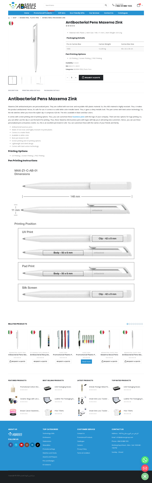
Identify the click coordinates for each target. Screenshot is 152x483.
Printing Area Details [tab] (31, 90)
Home (26, 13)
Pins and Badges (48, 461)
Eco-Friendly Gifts (77, 13)
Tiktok (37, 445)
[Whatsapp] (145, 460)
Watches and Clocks (50, 453)
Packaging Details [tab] (51, 90)
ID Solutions (47, 465)
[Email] (145, 468)
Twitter (16, 445)
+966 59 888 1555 (123, 5)
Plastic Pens (87, 69)
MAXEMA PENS (78, 69)
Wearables (46, 445)
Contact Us (108, 13)
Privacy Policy (82, 449)
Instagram (27, 445)
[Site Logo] (22, 5)
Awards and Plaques (50, 457)
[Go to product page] (18, 339)
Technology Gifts (48, 433)
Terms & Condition (83, 453)
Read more (87, 361)
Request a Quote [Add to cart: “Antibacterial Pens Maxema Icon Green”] (134, 361)
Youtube (21, 445)
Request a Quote (92, 77)
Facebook (10, 445)
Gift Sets (61, 13)
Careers (80, 445)
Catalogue (80, 441)
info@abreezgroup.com (124, 437)
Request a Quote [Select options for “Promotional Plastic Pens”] (64, 361)
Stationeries (47, 441)
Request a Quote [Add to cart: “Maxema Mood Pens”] (111, 361)
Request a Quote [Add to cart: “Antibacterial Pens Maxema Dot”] (19, 361)
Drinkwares (47, 437)
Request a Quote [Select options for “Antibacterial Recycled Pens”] (41, 361)
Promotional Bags (49, 449)
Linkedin (32, 445)
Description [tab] (13, 90)
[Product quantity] (71, 77)
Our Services (94, 13)
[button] (127, 324)
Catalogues (123, 13)
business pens (79, 117)
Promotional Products (44, 12)
